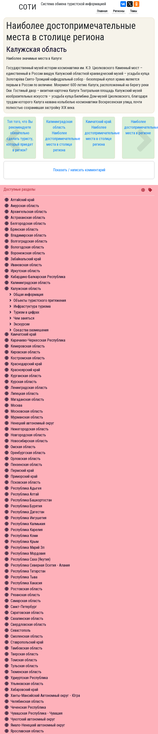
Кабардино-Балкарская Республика (38, 277)
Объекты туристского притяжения (39, 300)
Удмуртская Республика (29, 677)
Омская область (23, 447)
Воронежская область (28, 253)
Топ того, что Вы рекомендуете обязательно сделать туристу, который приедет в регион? (19, 135)
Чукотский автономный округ (33, 719)
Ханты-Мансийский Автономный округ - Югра (45, 695)
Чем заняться (23, 318)
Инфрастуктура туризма (32, 306)
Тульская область (24, 666)
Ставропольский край (27, 642)
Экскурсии (21, 324)
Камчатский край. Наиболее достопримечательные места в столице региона (100, 133)
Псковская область (25, 482)
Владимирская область (28, 235)
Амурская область (25, 205)
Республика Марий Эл (27, 547)
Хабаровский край (24, 689)
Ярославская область (27, 731)
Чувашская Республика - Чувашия (36, 713)
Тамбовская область (26, 648)
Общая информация (28, 294)
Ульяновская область (27, 683)
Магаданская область (27, 399)
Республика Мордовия (28, 553)
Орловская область (25, 458)
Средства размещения (30, 330)
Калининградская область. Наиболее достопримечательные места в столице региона (60, 135)
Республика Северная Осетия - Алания (40, 565)
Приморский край (24, 476)
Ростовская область (26, 589)
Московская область (27, 411)
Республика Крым (25, 541)
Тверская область (24, 654)
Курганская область (26, 376)
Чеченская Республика (28, 707)
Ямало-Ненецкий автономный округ (38, 725)
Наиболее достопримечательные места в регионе (139, 127)
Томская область (24, 660)
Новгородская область (28, 435)
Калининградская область (30, 282)
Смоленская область (27, 636)
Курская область (24, 381)
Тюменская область (26, 672)
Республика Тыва (24, 577)
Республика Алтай (25, 494)
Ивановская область (26, 265)
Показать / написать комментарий (79, 170)
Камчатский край (23, 334)
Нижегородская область (29, 429)
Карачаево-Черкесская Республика (38, 340)
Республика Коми (24, 535)
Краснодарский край (26, 364)
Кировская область (25, 352)
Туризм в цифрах (26, 312)
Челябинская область (27, 701)
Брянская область (24, 229)
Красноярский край (25, 370)
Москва (16, 405)
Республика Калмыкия (28, 524)
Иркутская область (25, 271)
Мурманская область (27, 417)
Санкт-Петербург (24, 606)
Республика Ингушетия (28, 518)
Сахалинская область (27, 618)
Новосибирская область (29, 441)
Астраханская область (28, 217)
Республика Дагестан (27, 512)
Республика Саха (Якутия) (30, 559)
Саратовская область (27, 612)
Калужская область (26, 288)
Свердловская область (28, 624)
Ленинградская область (29, 387)
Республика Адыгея (26, 488)
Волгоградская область (29, 241)
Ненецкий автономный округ (32, 423)
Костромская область (28, 358)
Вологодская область (27, 247)
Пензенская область (26, 464)
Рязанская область (25, 595)
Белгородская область (28, 223)
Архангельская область (29, 211)
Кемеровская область (28, 346)
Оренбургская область (28, 452)
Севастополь (21, 630)
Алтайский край (22, 200)
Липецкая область (25, 393)
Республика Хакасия (26, 583)
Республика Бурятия (26, 506)
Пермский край (22, 470)
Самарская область (26, 601)
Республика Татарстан (28, 571)
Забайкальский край (26, 259)
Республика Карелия (27, 529)
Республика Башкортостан (31, 500)
